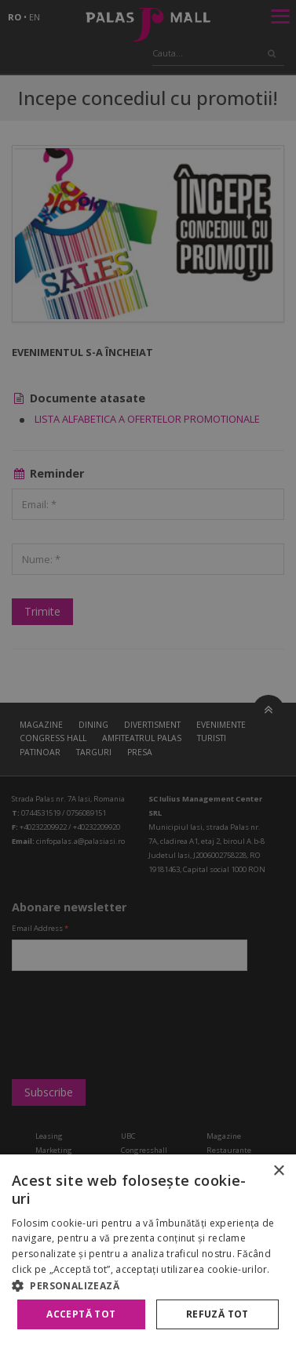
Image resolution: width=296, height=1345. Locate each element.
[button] (148, 1285)
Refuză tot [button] (217, 1314)
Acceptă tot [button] (80, 1314)
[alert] (148, 672)
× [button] (278, 1171)
